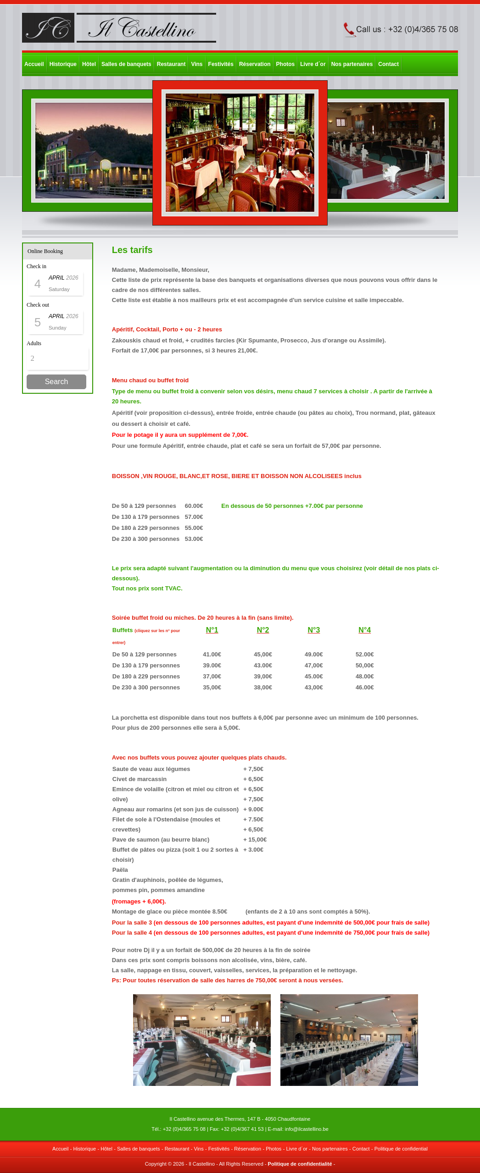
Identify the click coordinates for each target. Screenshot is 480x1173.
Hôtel (89, 64)
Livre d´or (312, 64)
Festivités (221, 64)
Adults (34, 343)
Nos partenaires (352, 64)
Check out (38, 305)
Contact (388, 64)
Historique (63, 64)
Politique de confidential (401, 1148)
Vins (196, 64)
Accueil (34, 64)
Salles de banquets (126, 64)
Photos (285, 64)
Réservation (255, 64)
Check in (36, 266)
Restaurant (171, 64)
